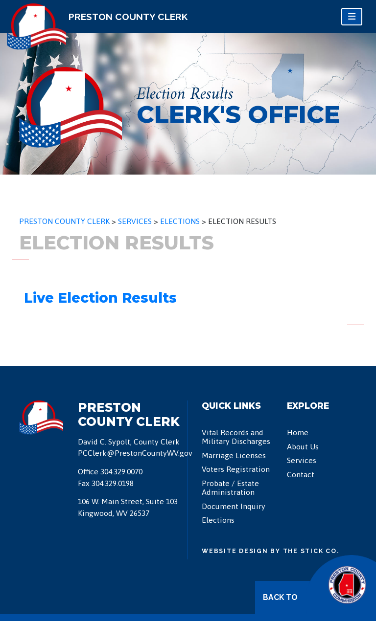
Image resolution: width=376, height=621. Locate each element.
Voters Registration (236, 469)
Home (297, 432)
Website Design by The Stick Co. (270, 550)
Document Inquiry (233, 506)
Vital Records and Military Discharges (236, 436)
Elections (218, 519)
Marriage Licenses (234, 455)
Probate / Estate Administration (230, 487)
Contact (300, 474)
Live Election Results (100, 297)
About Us (303, 446)
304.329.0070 (121, 471)
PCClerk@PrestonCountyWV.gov (135, 452)
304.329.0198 (113, 483)
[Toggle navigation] (352, 16)
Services (301, 460)
